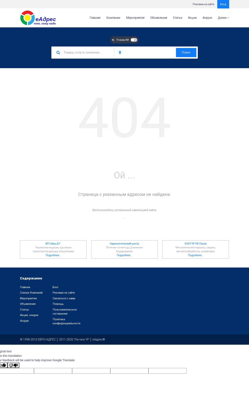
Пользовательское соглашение (65, 311)
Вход (223, 4)
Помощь (58, 304)
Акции (192, 17)
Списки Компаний (31, 292)
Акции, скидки (29, 315)
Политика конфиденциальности (66, 321)
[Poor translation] (13, 365)
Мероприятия (135, 17)
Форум (207, 17)
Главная (95, 17)
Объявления (158, 17)
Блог (56, 287)
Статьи (177, 17)
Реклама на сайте (203, 4)
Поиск (186, 52)
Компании (113, 17)
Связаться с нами (64, 298)
